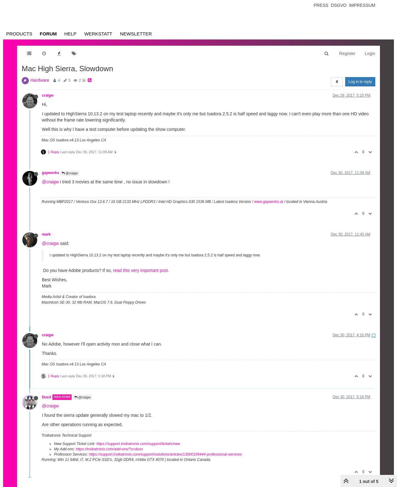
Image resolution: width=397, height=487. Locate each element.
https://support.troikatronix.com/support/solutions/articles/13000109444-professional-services (165, 454)
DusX (46, 397)
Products (19, 33)
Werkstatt (98, 33)
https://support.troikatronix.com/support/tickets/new (138, 444)
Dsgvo (339, 5)
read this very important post (140, 270)
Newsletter (136, 33)
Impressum (362, 5)
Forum (48, 33)
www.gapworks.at (268, 202)
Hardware (39, 80)
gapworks (50, 173)
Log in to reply (360, 82)
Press (321, 5)
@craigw (70, 173)
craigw (48, 95)
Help (70, 33)
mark (46, 234)
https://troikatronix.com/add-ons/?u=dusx (109, 449)
